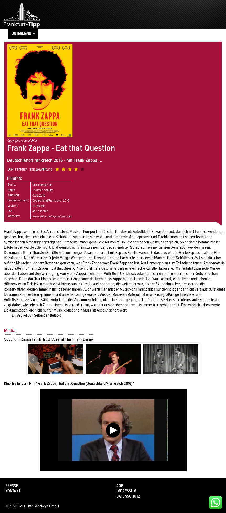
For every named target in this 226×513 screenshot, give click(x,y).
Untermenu (21, 33)
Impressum (126, 491)
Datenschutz (128, 496)
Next (192, 359)
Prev (33, 359)
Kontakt (12, 491)
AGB (119, 485)
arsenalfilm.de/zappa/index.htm (52, 216)
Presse (11, 485)
